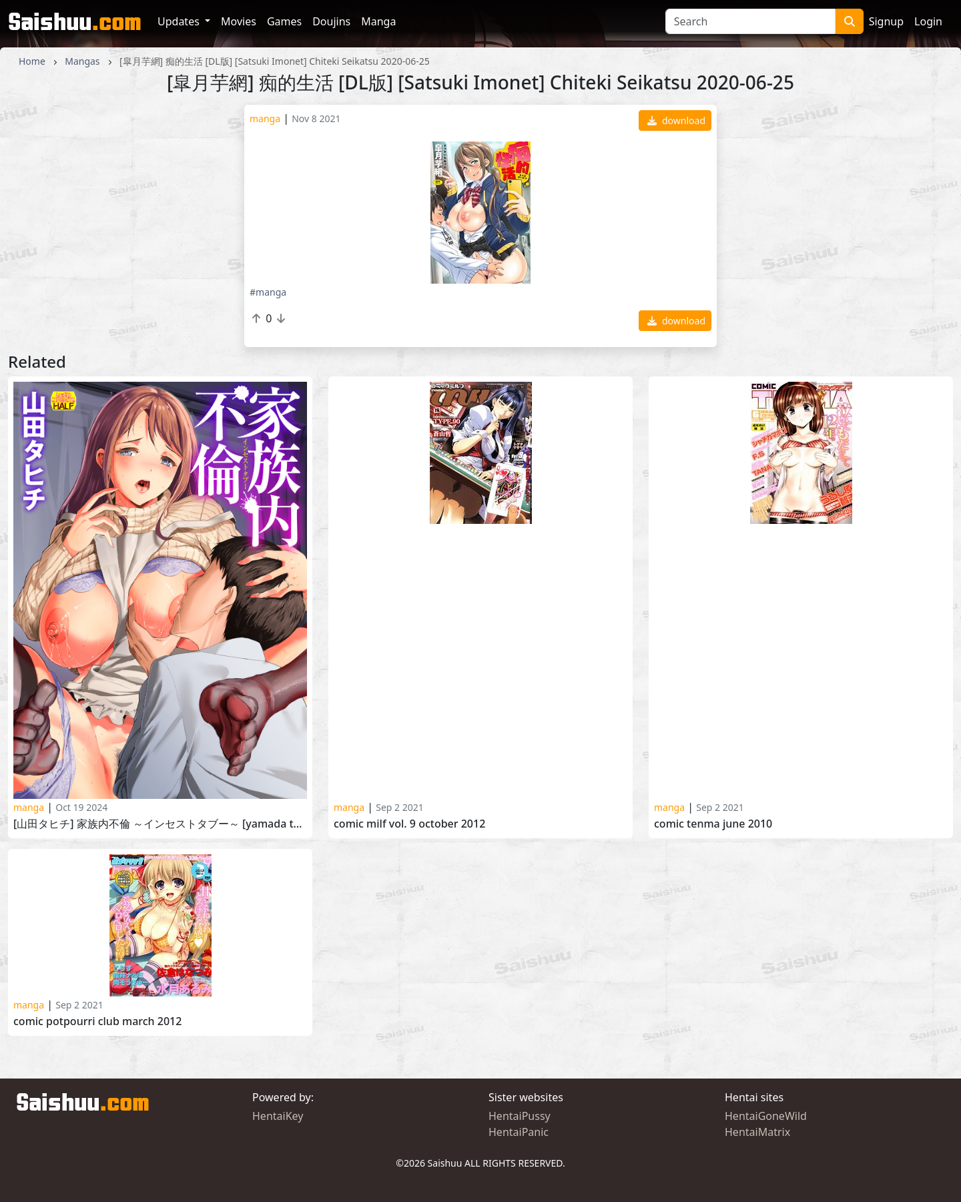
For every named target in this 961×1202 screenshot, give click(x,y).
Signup (886, 21)
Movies (238, 21)
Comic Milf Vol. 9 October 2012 (409, 824)
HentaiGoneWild (766, 1116)
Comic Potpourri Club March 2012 (97, 1021)
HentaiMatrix (757, 1132)
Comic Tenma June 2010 (713, 824)
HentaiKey (277, 1116)
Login (928, 21)
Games (284, 21)
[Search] (750, 21)
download (676, 120)
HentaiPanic (519, 1132)
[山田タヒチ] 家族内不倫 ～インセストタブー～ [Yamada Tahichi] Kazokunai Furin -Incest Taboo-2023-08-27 (160, 824)
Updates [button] (179, 21)
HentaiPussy (520, 1116)
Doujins (331, 21)
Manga (378, 21)
